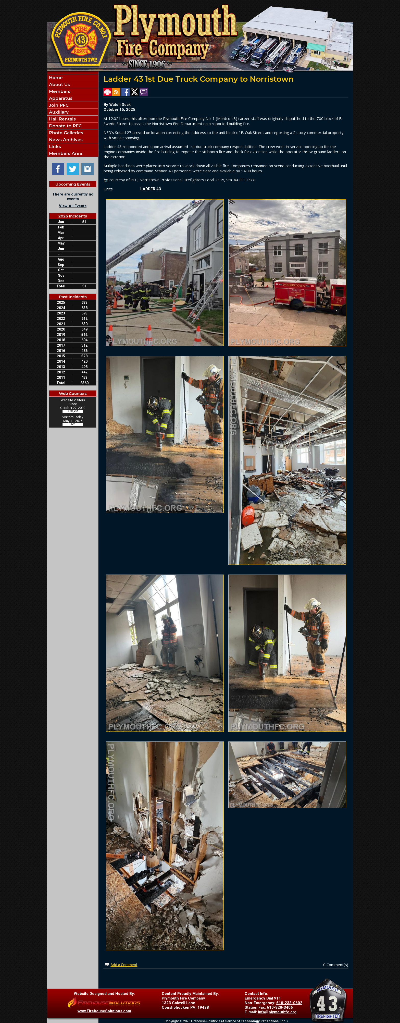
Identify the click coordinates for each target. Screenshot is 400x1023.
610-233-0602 (289, 1003)
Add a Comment (123, 964)
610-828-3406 (280, 1007)
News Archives (65, 139)
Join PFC (58, 105)
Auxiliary (58, 112)
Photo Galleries (65, 132)
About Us (59, 84)
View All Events (72, 206)
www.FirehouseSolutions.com (104, 1011)
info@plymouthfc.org (277, 1012)
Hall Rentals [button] (62, 118)
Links (54, 146)
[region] (72, 115)
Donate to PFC (65, 125)
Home (55, 77)
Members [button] (59, 91)
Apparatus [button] (60, 98)
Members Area (65, 153)
